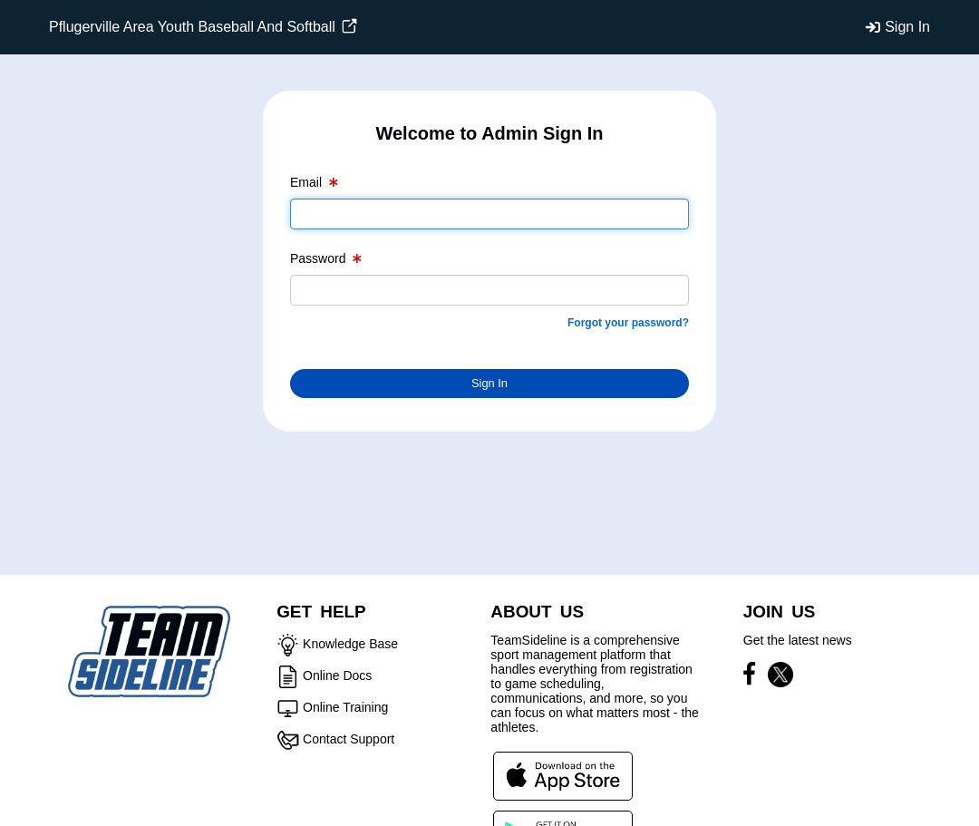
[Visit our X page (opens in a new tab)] (780, 677)
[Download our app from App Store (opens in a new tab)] (563, 775)
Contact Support (348, 739)
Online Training (345, 707)
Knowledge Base (350, 644)
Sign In (907, 26)
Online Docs (337, 675)
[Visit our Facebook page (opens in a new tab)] (753, 677)
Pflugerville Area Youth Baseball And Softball (203, 26)
